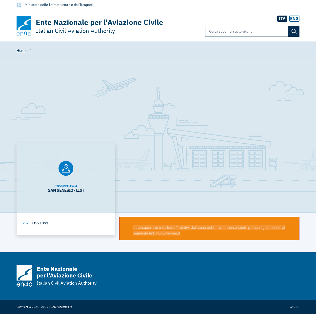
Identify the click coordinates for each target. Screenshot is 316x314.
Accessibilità (64, 307)
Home (21, 50)
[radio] (294, 19)
